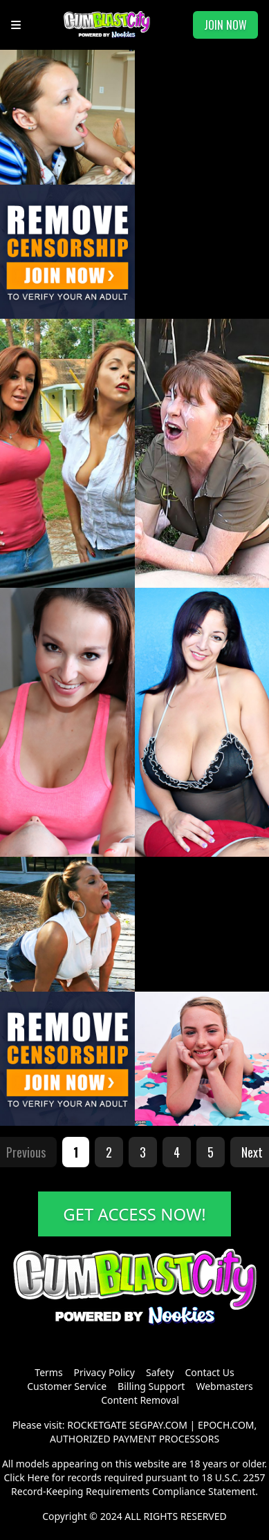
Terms (48, 1372)
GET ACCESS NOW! (134, 1214)
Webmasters (224, 1386)
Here (38, 1477)
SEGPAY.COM (158, 1424)
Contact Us (209, 1372)
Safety (160, 1372)
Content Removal (140, 1400)
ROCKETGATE (97, 1424)
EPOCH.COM (226, 1424)
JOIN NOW (225, 25)
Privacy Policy (104, 1372)
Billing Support (151, 1386)
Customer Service (66, 1386)
